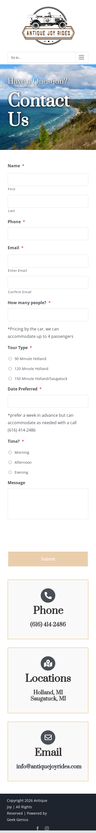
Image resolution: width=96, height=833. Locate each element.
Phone (16, 221)
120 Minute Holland (31, 368)
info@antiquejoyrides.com (48, 766)
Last (11, 210)
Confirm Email (19, 292)
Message (16, 482)
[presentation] (47, 533)
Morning (22, 452)
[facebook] (38, 828)
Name (16, 166)
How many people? (29, 302)
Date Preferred (25, 389)
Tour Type (20, 347)
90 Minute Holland (30, 358)
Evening (21, 472)
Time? (16, 441)
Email (16, 248)
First (11, 189)
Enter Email (17, 270)
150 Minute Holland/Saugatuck (41, 378)
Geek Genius (17, 819)
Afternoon (23, 462)
